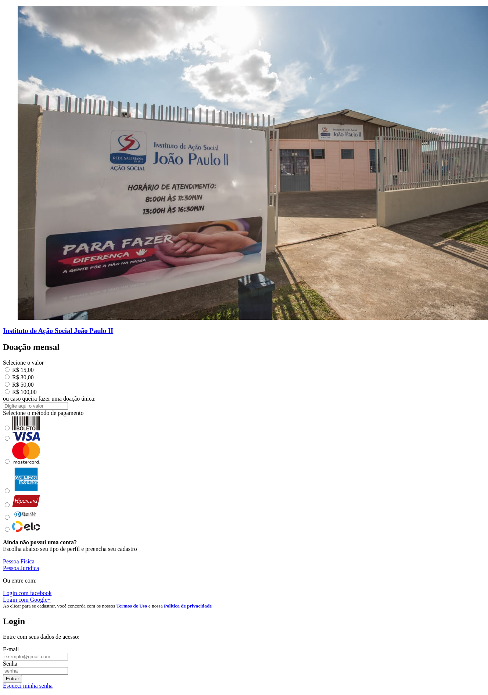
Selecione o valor (23, 362)
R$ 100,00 (21, 392)
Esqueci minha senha (28, 686)
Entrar (12, 678)
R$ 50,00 (19, 384)
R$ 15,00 (19, 370)
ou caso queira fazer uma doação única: (49, 398)
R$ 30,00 (19, 377)
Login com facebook (27, 593)
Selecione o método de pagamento (43, 413)
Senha (10, 663)
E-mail (11, 649)
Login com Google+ (27, 600)
